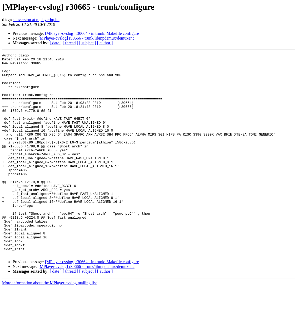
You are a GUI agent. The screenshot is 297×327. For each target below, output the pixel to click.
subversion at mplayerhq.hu (36, 19)
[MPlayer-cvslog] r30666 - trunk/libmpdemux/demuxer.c (86, 38)
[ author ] (105, 43)
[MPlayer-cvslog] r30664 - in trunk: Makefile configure (92, 33)
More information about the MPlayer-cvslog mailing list (49, 322)
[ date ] (56, 43)
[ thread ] (70, 43)
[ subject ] (87, 43)
